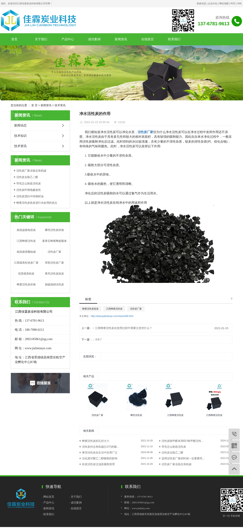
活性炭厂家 (54, 251)
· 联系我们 (48, 514)
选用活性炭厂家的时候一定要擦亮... (183, 458)
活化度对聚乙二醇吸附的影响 (99, 458)
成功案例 (94, 39)
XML (239, 3)
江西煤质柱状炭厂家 (26, 262)
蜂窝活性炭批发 (90, 308)
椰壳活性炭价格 (54, 230)
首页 (14, 39)
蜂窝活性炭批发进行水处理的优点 (36, 202)
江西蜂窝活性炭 (26, 240)
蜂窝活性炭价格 (26, 284)
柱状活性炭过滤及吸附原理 (98, 464)
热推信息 (201, 3)
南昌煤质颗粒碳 (26, 251)
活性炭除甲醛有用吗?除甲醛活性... (182, 440)
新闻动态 (20, 125)
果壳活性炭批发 (54, 273)
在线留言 (147, 39)
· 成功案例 (75, 502)
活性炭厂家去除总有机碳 (31, 170)
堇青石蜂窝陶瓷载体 (54, 240)
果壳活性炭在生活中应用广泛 (99, 452)
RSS (233, 3)
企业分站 (212, 3)
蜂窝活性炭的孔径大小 (95, 440)
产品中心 (67, 39)
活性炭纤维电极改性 (28, 189)
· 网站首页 (48, 496)
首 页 (34, 105)
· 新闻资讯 (48, 508)
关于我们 (41, 39)
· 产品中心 (48, 502)
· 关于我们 (75, 496)
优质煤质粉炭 (26, 273)
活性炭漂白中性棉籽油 (30, 196)
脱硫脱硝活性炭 (54, 284)
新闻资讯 (121, 39)
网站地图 (224, 3)
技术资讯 (60, 105)
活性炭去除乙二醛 (27, 177)
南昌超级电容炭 (26, 230)
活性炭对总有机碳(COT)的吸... (100, 446)
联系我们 (174, 39)
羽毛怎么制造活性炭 (28, 183)
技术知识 (20, 135)
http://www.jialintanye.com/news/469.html (112, 316)
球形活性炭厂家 (54, 262)
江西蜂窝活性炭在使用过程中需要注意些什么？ (123, 328)
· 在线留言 (75, 508)
